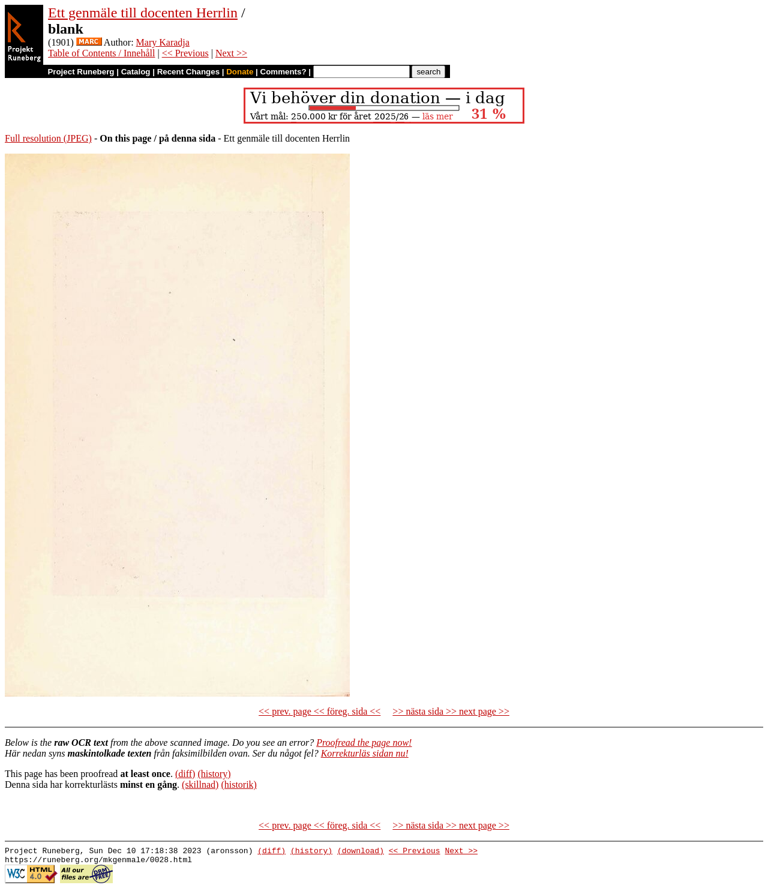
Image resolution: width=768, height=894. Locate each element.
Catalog (136, 71)
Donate (239, 71)
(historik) (239, 784)
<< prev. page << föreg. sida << (319, 711)
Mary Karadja (163, 42)
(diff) (185, 774)
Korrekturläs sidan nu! (365, 753)
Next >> (231, 53)
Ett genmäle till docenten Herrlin (143, 12)
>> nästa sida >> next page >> (450, 711)
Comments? (283, 71)
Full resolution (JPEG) (48, 138)
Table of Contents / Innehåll (101, 53)
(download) (360, 852)
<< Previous (185, 53)
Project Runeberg (80, 71)
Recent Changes (188, 71)
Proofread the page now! (364, 742)
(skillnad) (200, 784)
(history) (213, 774)
